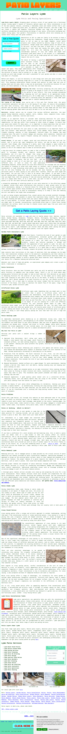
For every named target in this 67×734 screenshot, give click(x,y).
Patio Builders (38, 696)
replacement (61, 53)
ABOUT (50, 10)
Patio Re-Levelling (8, 694)
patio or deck (53, 443)
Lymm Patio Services (12, 643)
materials (11, 70)
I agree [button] (39, 729)
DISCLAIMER (62, 10)
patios (52, 44)
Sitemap (2, 721)
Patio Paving (45, 701)
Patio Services (49, 696)
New (6, 721)
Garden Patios (21, 692)
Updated (10, 721)
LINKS (46, 10)
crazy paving (18, 547)
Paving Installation (58, 694)
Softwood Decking (37, 703)
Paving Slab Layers (47, 699)
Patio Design (25, 701)
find (6, 629)
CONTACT (56, 10)
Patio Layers (31, 698)
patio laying (19, 639)
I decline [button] (44, 729)
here (36, 639)
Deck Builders (49, 703)
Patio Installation (33, 692)
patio (23, 61)
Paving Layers (10, 692)
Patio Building (13, 699)
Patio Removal (45, 694)
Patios (43, 692)
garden (50, 22)
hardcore (50, 96)
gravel (52, 185)
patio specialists (23, 599)
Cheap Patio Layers (24, 696)
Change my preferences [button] (53, 729)
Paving (57, 699)
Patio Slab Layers (43, 698)
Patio (49, 24)
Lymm (27, 216)
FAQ (14, 721)
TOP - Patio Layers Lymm (10, 709)
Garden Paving (34, 694)
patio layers (40, 223)
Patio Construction (22, 694)
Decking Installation (23, 703)
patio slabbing (58, 613)
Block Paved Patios (18, 698)
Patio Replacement (59, 692)
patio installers (46, 620)
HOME (42, 10)
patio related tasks (38, 618)
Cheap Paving (60, 696)
